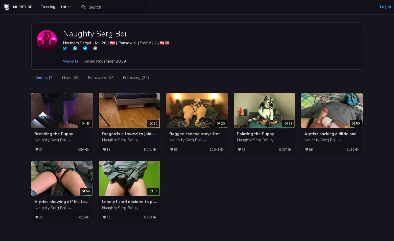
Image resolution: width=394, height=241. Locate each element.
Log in (385, 7)
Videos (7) (44, 78)
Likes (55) (71, 78)
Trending (48, 7)
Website (71, 61)
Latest (66, 7)
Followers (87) (101, 78)
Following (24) (136, 78)
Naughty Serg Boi (50, 140)
